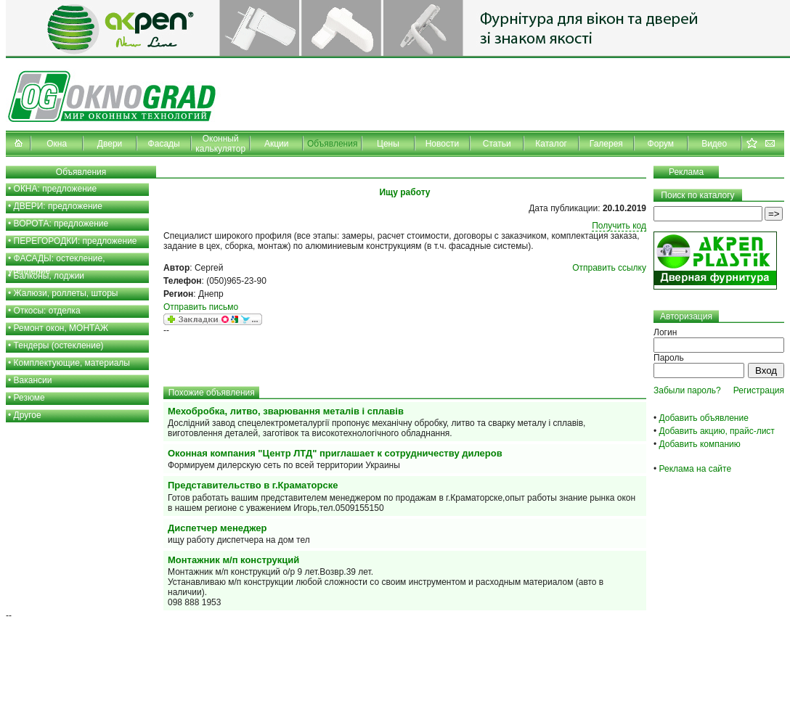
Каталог (551, 144)
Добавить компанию (700, 444)
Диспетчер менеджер (217, 528)
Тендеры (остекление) (59, 345)
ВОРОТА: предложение (61, 223)
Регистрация (758, 390)
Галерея (606, 144)
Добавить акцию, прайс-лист (717, 431)
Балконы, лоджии (49, 276)
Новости (442, 144)
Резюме (29, 398)
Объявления (332, 144)
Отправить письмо (200, 307)
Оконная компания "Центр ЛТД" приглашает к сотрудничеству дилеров (335, 453)
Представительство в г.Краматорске (253, 485)
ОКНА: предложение (55, 189)
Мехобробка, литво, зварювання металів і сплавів (286, 411)
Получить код (619, 226)
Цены (388, 144)
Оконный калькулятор (220, 144)
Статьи (497, 144)
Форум (661, 144)
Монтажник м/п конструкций (233, 559)
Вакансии (33, 380)
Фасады (164, 144)
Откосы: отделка (47, 311)
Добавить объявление (704, 418)
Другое (27, 415)
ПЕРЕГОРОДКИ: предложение (75, 241)
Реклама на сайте (695, 469)
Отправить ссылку (609, 268)
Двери (109, 144)
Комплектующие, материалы (72, 363)
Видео (714, 144)
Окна (56, 144)
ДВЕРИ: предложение (58, 206)
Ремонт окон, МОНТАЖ (61, 328)
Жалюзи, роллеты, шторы (66, 293)
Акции (276, 144)
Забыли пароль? (687, 390)
